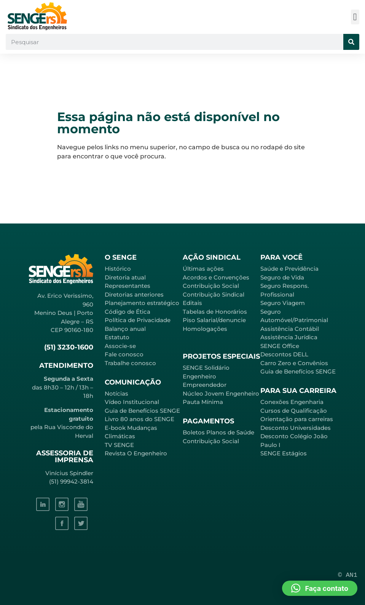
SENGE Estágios (283, 453)
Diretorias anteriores (134, 294)
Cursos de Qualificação (293, 410)
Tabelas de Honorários (215, 311)
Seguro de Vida (282, 277)
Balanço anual (125, 328)
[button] (355, 17)
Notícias (116, 393)
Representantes (127, 285)
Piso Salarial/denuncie (214, 320)
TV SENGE (119, 445)
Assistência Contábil (289, 328)
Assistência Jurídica (288, 337)
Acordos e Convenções (216, 277)
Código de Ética (127, 311)
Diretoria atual (125, 277)
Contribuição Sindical (213, 294)
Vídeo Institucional (132, 401)
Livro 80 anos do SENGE (139, 419)
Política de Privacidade (138, 320)
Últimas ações (203, 268)
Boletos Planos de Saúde (218, 432)
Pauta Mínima (203, 401)
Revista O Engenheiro (136, 453)
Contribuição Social (211, 285)
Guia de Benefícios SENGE (298, 371)
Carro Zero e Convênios (294, 363)
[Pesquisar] (351, 42)
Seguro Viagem (282, 302)
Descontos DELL (284, 354)
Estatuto (117, 337)
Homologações (205, 328)
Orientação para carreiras (296, 419)
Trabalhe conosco (130, 363)
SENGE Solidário (206, 367)
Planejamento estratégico (142, 302)
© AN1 (347, 575)
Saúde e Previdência (289, 268)
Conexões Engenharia (292, 401)
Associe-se (120, 346)
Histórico (118, 268)
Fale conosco (124, 354)
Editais (192, 302)
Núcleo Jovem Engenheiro (221, 393)
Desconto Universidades (295, 427)
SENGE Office (279, 346)
